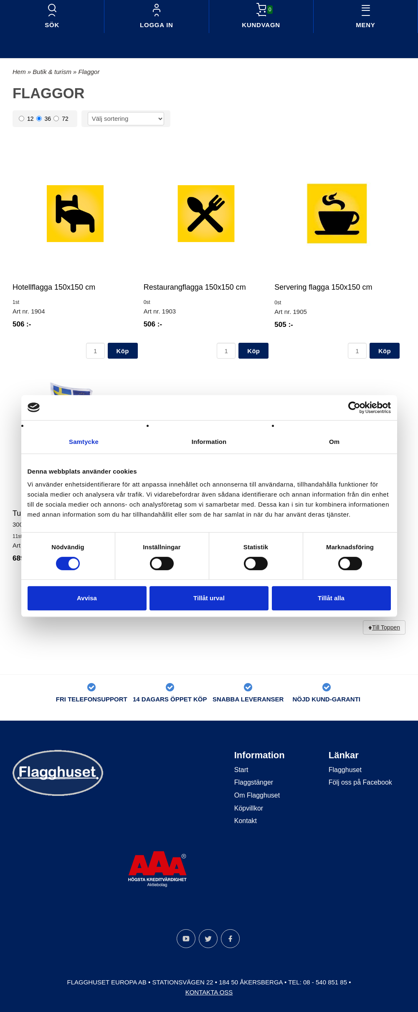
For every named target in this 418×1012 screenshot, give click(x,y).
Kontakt (245, 820)
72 (60, 118)
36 (43, 118)
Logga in (156, 24)
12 (26, 118)
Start (241, 769)
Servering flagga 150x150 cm (323, 287)
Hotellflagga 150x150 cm (54, 287)
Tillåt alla (331, 598)
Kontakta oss (209, 992)
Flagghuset (345, 769)
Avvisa (87, 598)
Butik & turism (53, 71)
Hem (19, 71)
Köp (123, 350)
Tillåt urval (209, 598)
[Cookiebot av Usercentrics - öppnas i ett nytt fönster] (354, 407)
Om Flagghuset (257, 795)
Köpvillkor (248, 808)
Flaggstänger (253, 782)
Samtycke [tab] (84, 441)
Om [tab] (334, 441)
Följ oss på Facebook (360, 782)
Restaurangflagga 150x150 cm (195, 287)
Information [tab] (209, 441)
